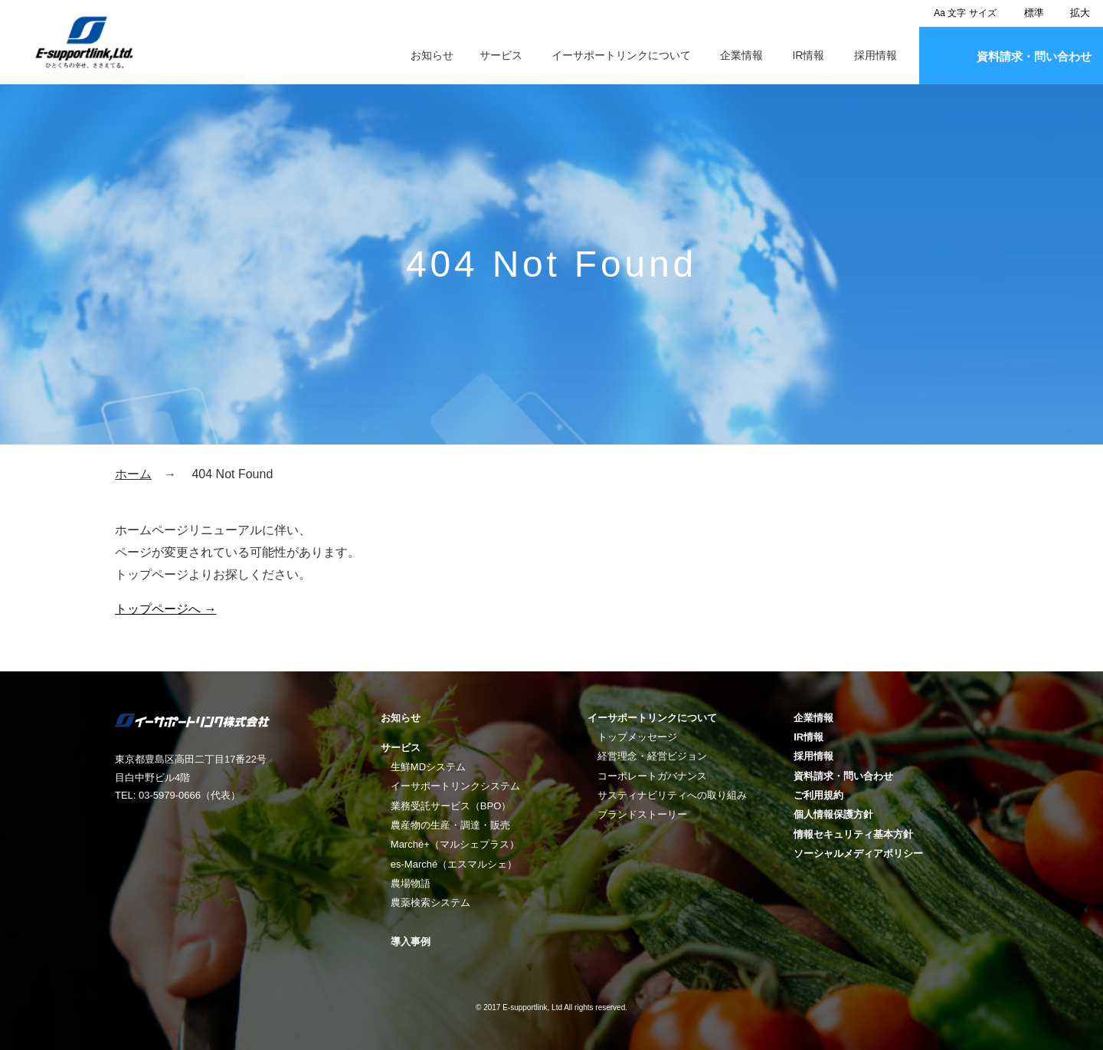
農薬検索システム (430, 902)
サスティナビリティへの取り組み (672, 795)
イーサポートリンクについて (621, 55)
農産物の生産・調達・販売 (450, 825)
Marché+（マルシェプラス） (455, 844)
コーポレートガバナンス (652, 776)
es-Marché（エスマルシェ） (454, 864)
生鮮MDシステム (428, 767)
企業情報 (741, 55)
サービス (500, 55)
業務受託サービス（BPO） (451, 806)
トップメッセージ (637, 737)
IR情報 (808, 55)
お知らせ (432, 55)
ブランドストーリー (642, 814)
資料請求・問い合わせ (1034, 56)
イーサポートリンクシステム (455, 786)
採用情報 (875, 55)
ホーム (133, 474)
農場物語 (410, 883)
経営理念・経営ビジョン (652, 756)
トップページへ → (165, 608)
